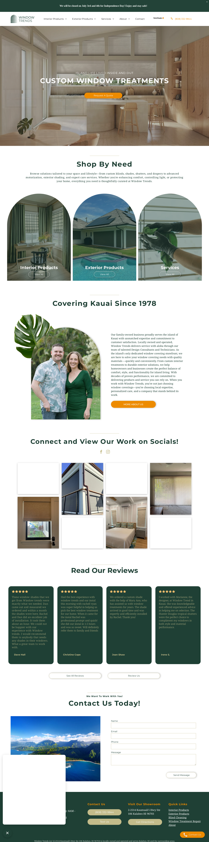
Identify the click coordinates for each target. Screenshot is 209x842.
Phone (114, 742)
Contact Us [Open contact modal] (192, 835)
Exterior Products (179, 813)
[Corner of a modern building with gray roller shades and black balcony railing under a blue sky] (82, 489)
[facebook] (101, 452)
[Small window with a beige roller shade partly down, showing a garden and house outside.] (38, 522)
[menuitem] (55, 19)
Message (116, 752)
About (172, 825)
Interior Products (179, 810)
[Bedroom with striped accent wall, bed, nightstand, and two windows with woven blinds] (126, 522)
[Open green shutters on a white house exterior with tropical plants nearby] (82, 532)
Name (114, 721)
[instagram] (108, 452)
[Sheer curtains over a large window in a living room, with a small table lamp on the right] (38, 478)
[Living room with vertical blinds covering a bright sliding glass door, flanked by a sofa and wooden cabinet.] (170, 489)
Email (114, 731)
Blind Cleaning (178, 817)
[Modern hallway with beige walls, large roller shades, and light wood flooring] (170, 532)
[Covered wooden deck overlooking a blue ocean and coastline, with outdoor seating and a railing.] (126, 478)
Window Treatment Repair (185, 821)
